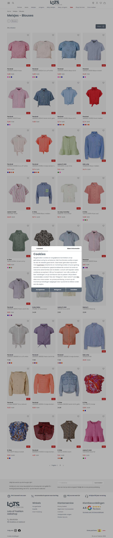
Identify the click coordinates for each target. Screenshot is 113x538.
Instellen (74, 290)
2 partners (40, 265)
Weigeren (57, 290)
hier (78, 277)
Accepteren (40, 290)
